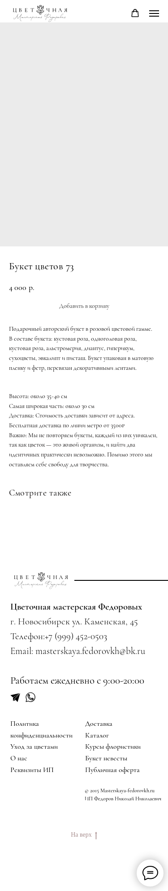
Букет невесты (106, 758)
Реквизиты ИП (32, 769)
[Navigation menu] (154, 13)
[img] (41, 580)
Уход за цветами (34, 746)
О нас (18, 758)
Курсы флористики (113, 746)
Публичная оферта (112, 769)
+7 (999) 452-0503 (76, 636)
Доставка (98, 723)
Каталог (97, 735)
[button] (135, 13)
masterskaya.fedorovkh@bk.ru (90, 651)
